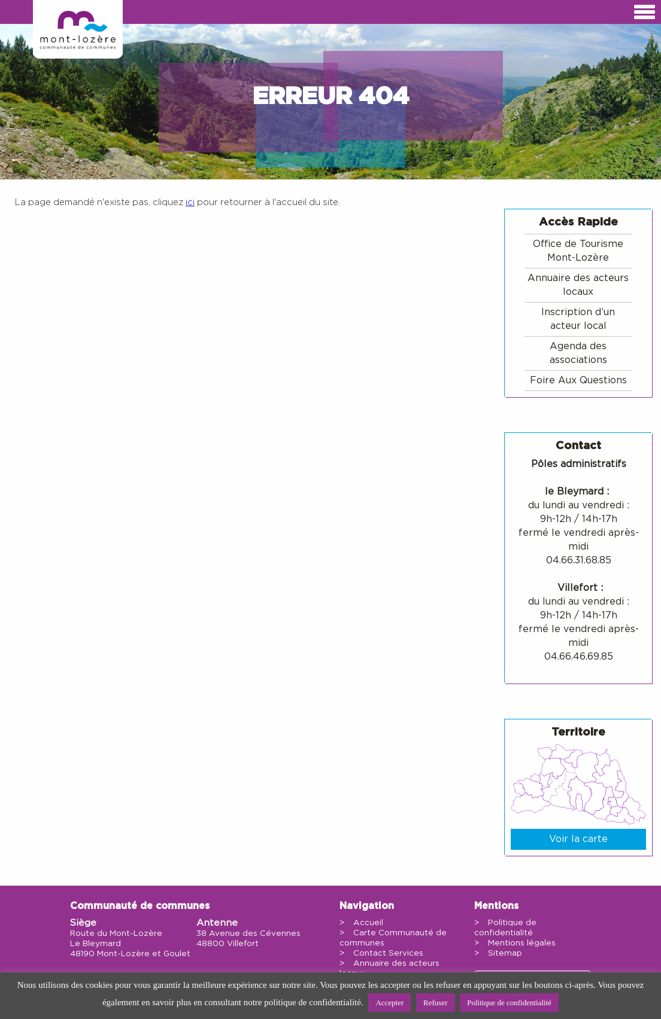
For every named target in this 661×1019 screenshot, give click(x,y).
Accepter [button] (389, 1002)
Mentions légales (522, 943)
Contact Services (388, 953)
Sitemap (505, 953)
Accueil (368, 923)
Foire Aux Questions (578, 380)
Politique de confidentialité (509, 1002)
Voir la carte (578, 839)
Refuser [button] (435, 1002)
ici (190, 202)
